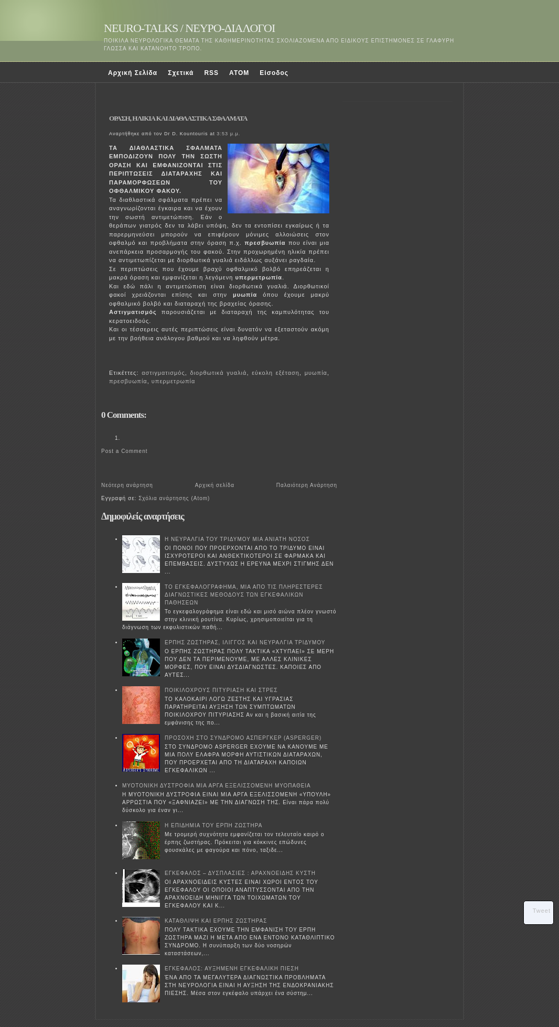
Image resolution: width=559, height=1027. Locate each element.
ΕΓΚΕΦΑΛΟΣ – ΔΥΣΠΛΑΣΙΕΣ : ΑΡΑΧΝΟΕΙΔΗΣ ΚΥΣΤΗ (240, 873)
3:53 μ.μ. (228, 133)
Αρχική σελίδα (214, 485)
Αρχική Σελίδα (132, 73)
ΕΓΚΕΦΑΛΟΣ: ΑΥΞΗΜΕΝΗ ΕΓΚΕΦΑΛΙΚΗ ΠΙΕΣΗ (232, 968)
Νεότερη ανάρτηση (127, 485)
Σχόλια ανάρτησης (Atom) (174, 498)
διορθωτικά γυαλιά (218, 373)
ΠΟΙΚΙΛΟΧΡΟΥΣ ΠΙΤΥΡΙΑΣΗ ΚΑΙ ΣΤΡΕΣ (221, 690)
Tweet (542, 910)
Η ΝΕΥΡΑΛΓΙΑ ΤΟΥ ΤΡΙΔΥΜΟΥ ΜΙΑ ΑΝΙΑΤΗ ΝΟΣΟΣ (237, 539)
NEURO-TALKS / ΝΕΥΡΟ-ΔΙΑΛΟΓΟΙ (189, 28)
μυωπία (316, 373)
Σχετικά (181, 73)
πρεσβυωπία (128, 381)
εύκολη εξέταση (275, 373)
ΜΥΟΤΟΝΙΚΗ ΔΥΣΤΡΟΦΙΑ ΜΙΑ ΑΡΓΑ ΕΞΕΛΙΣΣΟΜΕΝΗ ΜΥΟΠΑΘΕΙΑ (216, 785)
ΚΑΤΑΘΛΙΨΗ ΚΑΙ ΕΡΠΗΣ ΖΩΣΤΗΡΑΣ (216, 921)
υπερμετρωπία (173, 381)
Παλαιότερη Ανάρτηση (306, 485)
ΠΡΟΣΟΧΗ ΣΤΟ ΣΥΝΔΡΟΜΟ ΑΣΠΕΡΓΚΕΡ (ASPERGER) (243, 738)
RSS (211, 73)
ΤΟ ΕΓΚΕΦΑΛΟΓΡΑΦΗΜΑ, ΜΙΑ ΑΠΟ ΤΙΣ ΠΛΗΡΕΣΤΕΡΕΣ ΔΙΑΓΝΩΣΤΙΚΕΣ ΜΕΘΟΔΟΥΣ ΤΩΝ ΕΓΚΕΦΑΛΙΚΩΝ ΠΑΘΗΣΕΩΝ (244, 595)
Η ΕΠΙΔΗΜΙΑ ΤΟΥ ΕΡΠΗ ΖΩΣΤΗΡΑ (213, 825)
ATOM (239, 73)
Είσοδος (274, 73)
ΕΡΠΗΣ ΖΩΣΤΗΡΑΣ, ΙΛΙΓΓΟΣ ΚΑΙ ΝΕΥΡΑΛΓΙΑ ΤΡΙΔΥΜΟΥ (245, 642)
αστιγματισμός (163, 373)
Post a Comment (124, 451)
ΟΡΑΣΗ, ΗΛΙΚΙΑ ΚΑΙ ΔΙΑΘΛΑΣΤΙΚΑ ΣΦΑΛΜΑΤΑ (178, 118)
